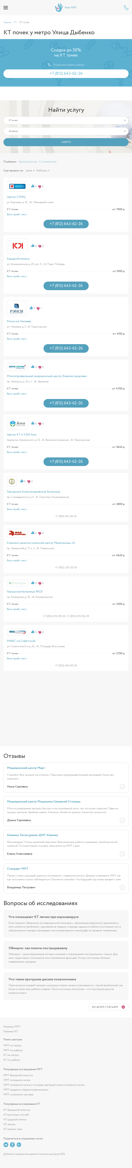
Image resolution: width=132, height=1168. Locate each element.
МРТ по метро (12, 1046)
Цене (29, 171)
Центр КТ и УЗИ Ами (21, 435)
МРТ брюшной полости (18, 1075)
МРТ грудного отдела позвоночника (25, 1090)
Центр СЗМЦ (16, 197)
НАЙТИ (66, 142)
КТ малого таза (12, 1129)
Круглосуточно (28, 162)
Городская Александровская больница (33, 492)
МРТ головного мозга (16, 1080)
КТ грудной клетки (14, 1120)
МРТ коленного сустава (18, 1095)
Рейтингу (41, 171)
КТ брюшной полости (16, 1110)
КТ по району (11, 1060)
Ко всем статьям (105, 1007)
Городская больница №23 (24, 592)
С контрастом (47, 162)
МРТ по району (13, 1050)
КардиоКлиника (18, 259)
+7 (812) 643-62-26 (126, 7)
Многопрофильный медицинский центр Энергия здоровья (47, 376)
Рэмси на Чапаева (19, 321)
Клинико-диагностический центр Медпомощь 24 (41, 543)
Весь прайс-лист (17, 214)
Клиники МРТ (11, 1027)
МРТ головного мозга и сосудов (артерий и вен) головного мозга (43, 1085)
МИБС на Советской (21, 641)
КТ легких (9, 1124)
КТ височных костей (16, 1115)
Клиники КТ (10, 1031)
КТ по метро (11, 1055)
